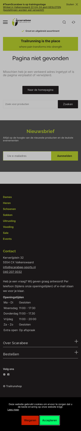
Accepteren (49, 420)
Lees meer (13, 409)
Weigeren (30, 420)
